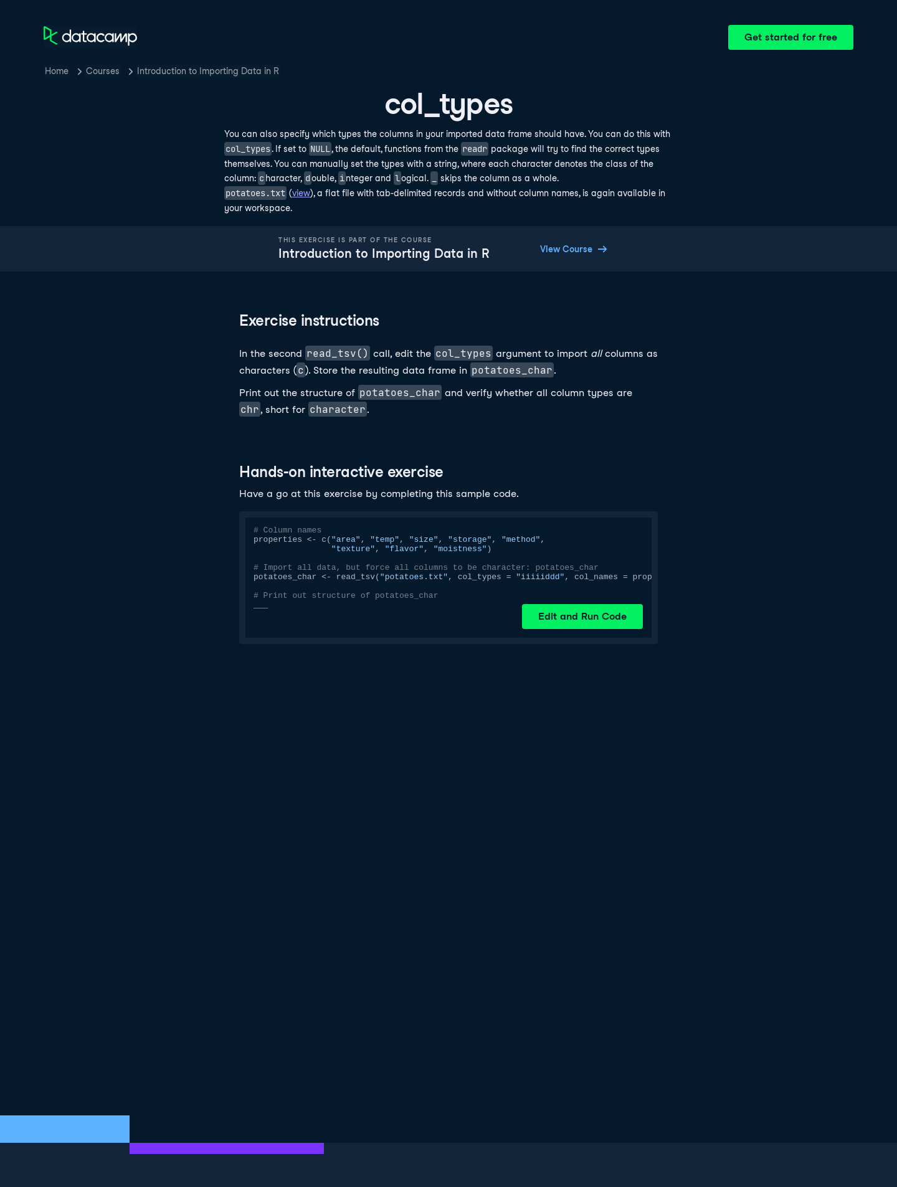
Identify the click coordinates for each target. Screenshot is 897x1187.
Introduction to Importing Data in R (208, 71)
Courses (103, 71)
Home (57, 71)
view (301, 193)
